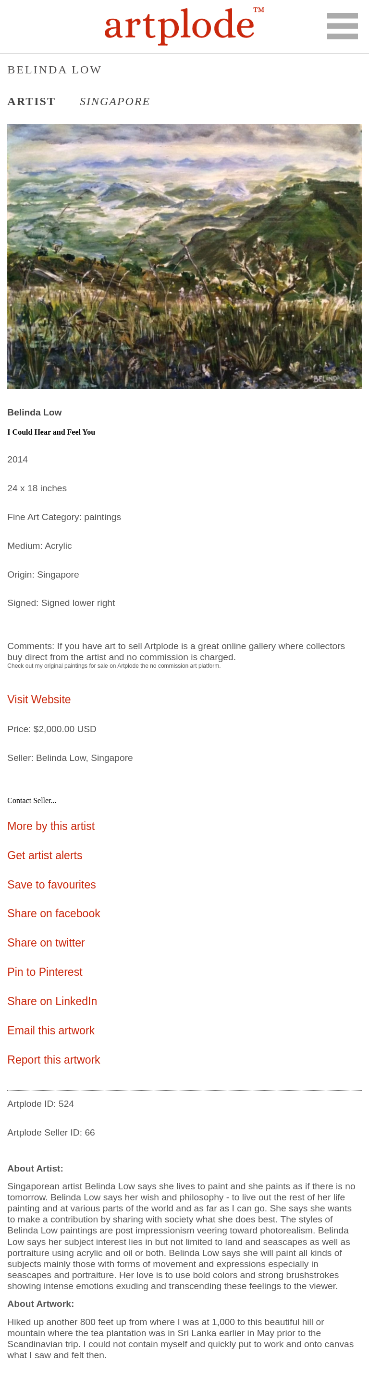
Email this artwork (51, 1030)
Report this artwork (53, 1060)
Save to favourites (51, 884)
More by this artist (51, 826)
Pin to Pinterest (44, 972)
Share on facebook (53, 913)
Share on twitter (46, 942)
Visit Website (39, 699)
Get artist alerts (44, 855)
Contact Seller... (31, 800)
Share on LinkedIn (52, 1001)
